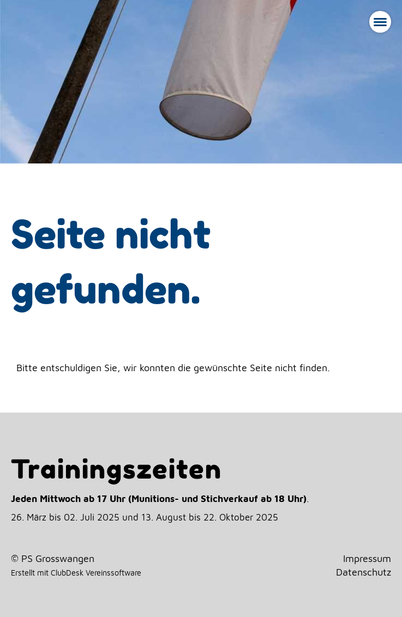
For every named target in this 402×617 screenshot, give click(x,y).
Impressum (367, 558)
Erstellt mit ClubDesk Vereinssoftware (76, 572)
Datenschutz (363, 572)
